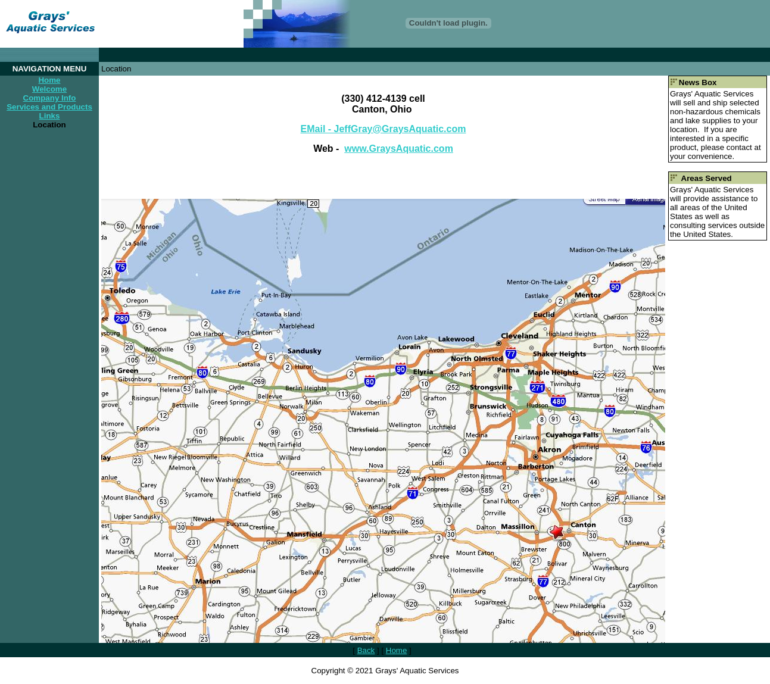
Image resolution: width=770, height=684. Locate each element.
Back (366, 650)
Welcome (49, 89)
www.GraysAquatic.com (398, 148)
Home (49, 80)
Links (49, 115)
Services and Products (49, 106)
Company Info (49, 97)
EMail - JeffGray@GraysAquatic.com (383, 129)
